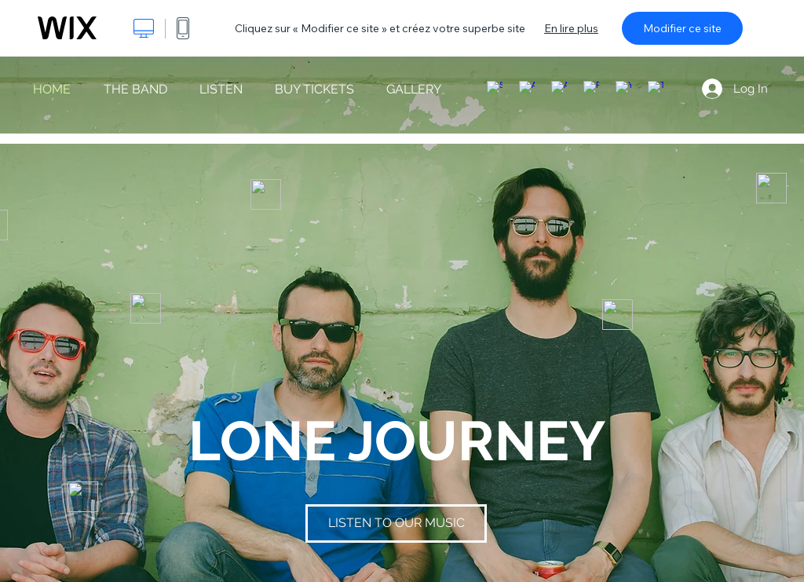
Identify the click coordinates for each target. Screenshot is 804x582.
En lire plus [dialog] (571, 28)
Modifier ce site (682, 28)
